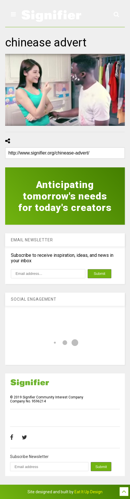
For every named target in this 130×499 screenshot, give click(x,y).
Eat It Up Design (88, 492)
